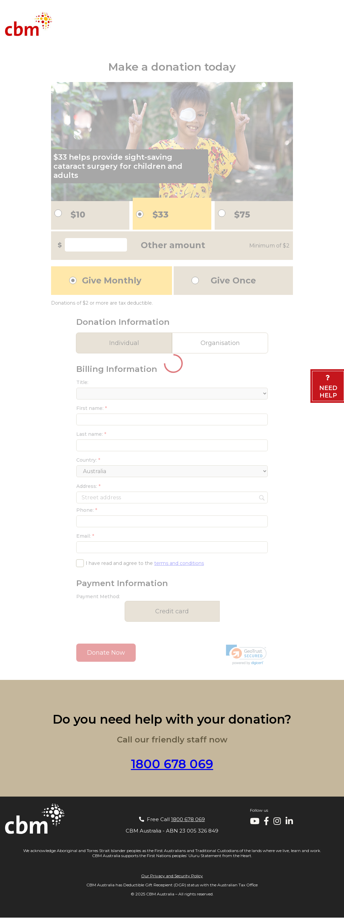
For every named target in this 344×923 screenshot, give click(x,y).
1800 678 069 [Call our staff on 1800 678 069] (172, 764)
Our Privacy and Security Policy (172, 875)
